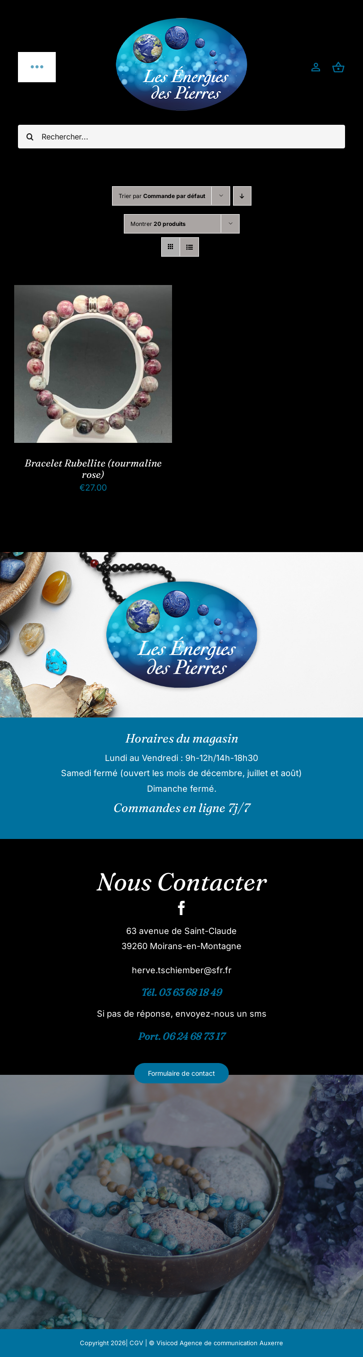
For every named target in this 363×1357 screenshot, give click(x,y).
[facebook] (181, 908)
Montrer (158, 223)
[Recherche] (30, 136)
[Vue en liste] (189, 247)
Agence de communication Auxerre (231, 1343)
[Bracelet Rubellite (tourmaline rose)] (93, 292)
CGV (136, 1343)
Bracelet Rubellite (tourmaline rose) (93, 468)
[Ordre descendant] (242, 196)
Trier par (162, 195)
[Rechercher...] (181, 136)
